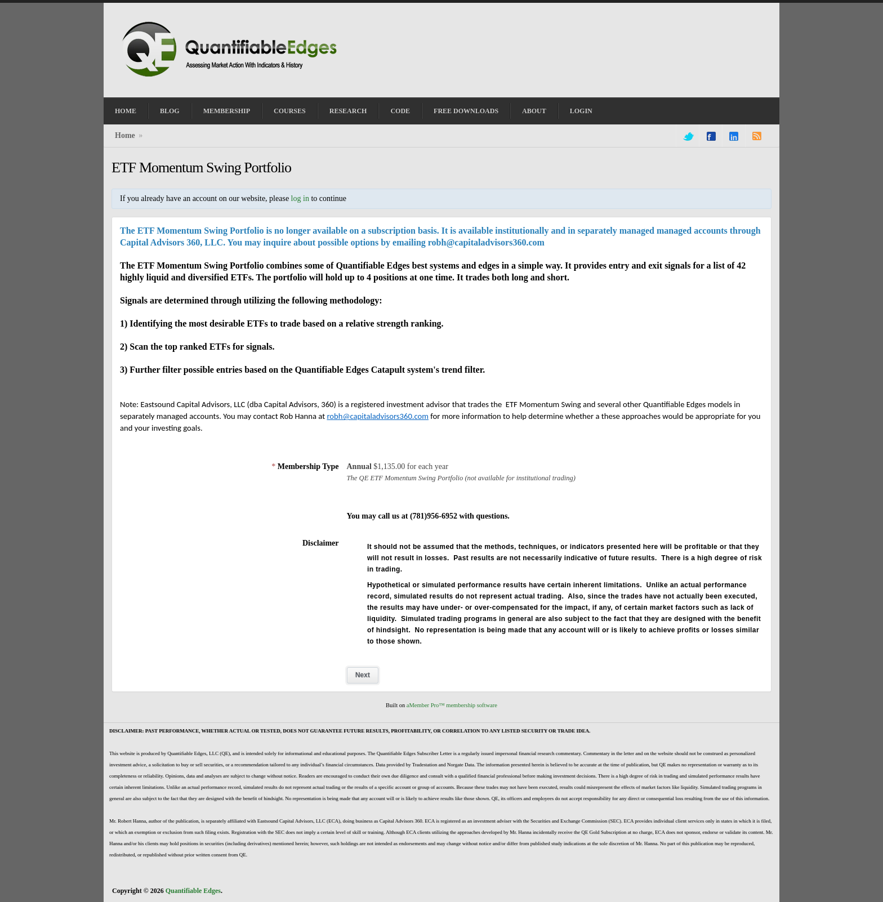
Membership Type (304, 466)
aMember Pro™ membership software (452, 705)
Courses (290, 111)
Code (400, 111)
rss (757, 136)
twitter (688, 136)
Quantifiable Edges (193, 891)
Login (581, 111)
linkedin (734, 136)
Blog (170, 111)
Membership (226, 111)
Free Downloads (466, 111)
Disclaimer (320, 543)
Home (125, 111)
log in (300, 198)
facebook (711, 136)
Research (348, 111)
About (534, 111)
